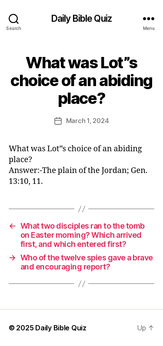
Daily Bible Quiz (81, 18)
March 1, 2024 (87, 120)
